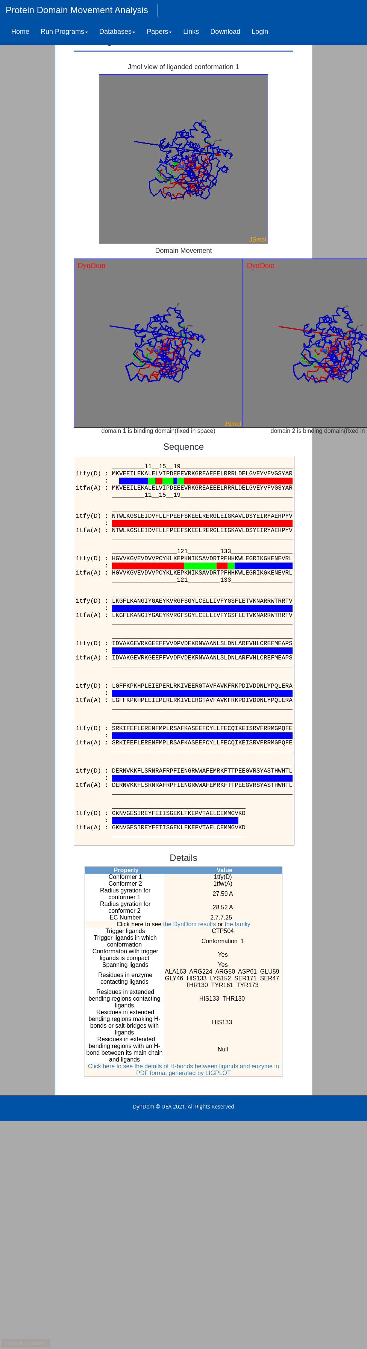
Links (191, 31)
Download (225, 31)
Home (20, 31)
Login (260, 31)
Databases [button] (117, 31)
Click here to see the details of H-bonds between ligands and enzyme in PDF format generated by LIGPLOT (183, 1069)
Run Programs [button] (64, 31)
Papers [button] (159, 31)
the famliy (237, 924)
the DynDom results (189, 924)
